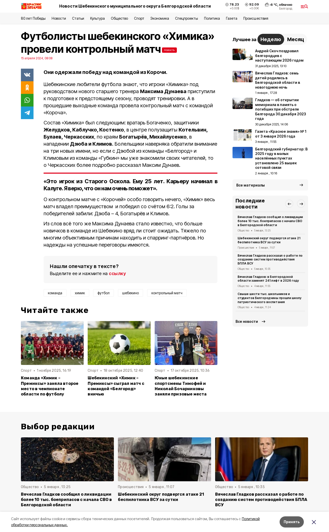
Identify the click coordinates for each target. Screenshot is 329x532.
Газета (231, 18)
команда (55, 293)
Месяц (295, 39)
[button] (289, 204)
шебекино (130, 293)
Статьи (78, 18)
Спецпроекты (186, 18)
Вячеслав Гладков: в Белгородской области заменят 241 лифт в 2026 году (268, 279)
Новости (59, 18)
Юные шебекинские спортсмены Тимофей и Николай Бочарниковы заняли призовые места (181, 386)
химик (80, 293)
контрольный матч (166, 293)
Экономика (159, 18)
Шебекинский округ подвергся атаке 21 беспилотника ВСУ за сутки (269, 240)
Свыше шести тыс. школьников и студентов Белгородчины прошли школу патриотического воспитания (269, 298)
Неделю (270, 39)
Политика (212, 18)
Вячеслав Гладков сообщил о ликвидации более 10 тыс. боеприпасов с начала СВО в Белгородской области (270, 221)
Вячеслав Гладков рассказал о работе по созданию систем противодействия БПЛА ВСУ (270, 259)
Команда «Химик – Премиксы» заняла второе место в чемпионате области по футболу (49, 386)
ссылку (117, 273)
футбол (103, 293)
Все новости (247, 321)
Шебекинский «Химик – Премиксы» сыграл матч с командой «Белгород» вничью (116, 386)
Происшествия (255, 18)
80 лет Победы (33, 18)
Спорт (139, 18)
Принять (292, 522)
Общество (119, 18)
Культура (97, 18)
